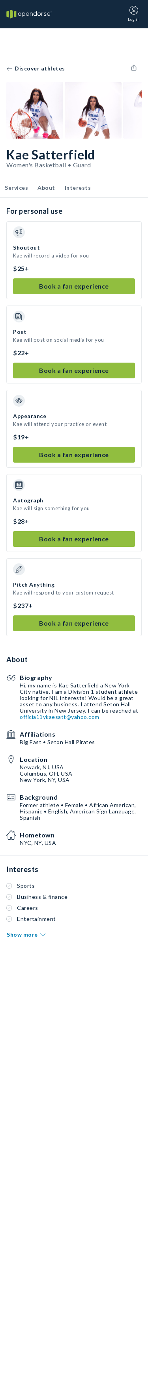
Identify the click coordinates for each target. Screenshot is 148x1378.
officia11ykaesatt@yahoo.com (59, 716)
